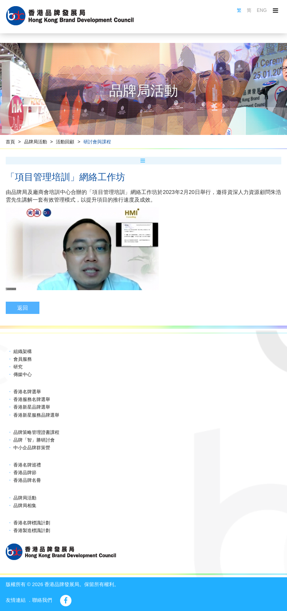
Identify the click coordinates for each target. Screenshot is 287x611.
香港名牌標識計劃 (31, 523)
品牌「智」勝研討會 (34, 440)
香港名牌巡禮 (27, 465)
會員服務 (22, 359)
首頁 (10, 142)
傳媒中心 (22, 374)
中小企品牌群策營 (31, 447)
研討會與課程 (97, 142)
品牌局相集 (24, 505)
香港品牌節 (24, 472)
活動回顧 (65, 142)
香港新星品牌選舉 (31, 407)
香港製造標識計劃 (31, 530)
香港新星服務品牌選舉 (36, 415)
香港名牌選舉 (27, 391)
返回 (22, 308)
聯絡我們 (42, 600)
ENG (262, 10)
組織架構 (22, 351)
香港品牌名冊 (27, 480)
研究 (18, 367)
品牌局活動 (35, 142)
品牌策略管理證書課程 (36, 432)
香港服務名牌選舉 (31, 399)
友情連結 (16, 600)
